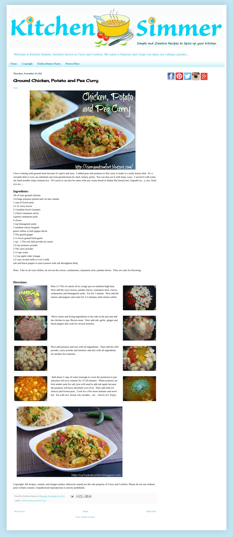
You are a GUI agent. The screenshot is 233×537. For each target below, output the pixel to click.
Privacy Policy (72, 64)
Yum (15, 88)
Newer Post (19, 511)
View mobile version (85, 517)
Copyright (27, 64)
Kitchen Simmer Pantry (48, 64)
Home (14, 64)
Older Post (151, 511)
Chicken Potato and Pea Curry (33, 500)
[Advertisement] (193, 177)
